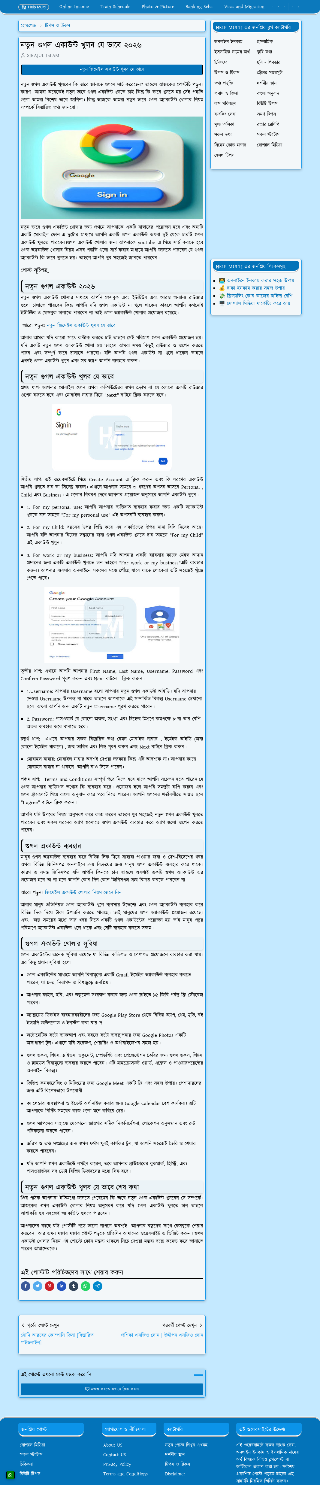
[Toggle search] (299, 7)
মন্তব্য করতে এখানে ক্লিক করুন (112, 1389)
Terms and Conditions (125, 1474)
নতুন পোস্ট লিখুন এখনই (186, 1445)
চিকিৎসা (26, 1464)
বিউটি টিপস (30, 1474)
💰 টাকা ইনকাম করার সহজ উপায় (252, 288)
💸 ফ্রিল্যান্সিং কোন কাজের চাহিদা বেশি (255, 296)
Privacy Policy (117, 1464)
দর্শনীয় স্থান (175, 1454)
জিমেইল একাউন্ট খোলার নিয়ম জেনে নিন (83, 892)
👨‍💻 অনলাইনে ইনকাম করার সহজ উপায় (256, 280)
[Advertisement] (256, 214)
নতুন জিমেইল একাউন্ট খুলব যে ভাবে (112, 69)
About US (112, 1445)
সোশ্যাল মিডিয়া (32, 1445)
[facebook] (273, 7)
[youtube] (284, 7)
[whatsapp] (279, 7)
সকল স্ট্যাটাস (31, 1454)
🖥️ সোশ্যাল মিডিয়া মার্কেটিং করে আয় (254, 303)
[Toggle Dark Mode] (293, 7)
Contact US (114, 1454)
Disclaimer (175, 1474)
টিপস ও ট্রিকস (177, 1464)
